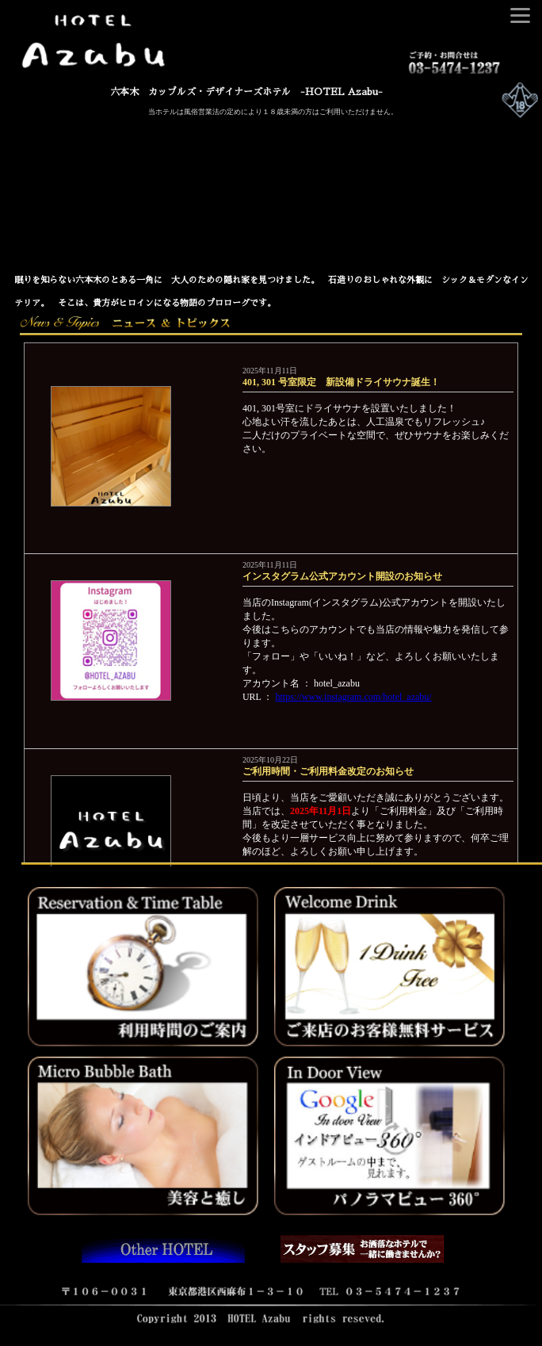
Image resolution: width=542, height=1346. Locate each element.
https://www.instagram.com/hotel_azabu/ (354, 696)
